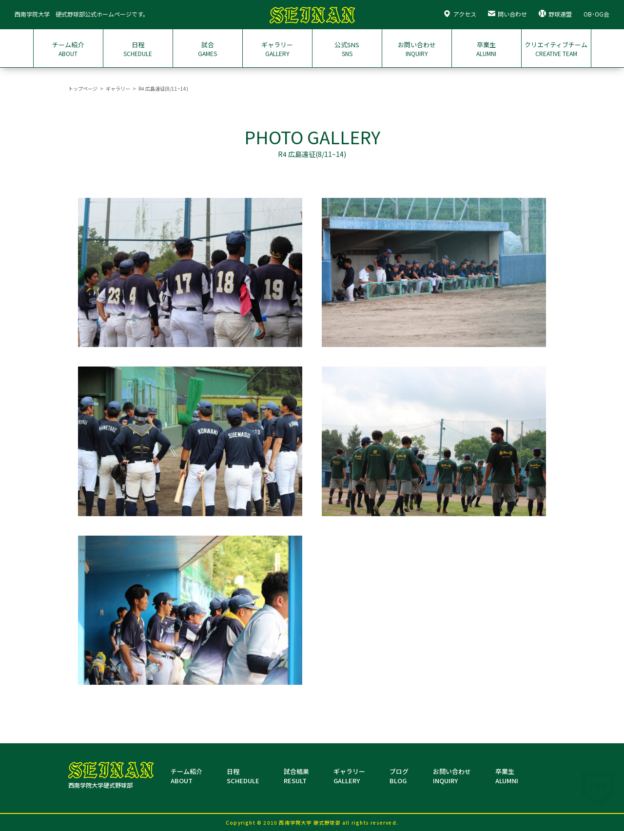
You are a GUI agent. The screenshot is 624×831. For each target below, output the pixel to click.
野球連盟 (555, 14)
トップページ (83, 88)
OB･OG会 (596, 14)
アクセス (459, 14)
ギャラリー (118, 88)
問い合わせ (507, 14)
